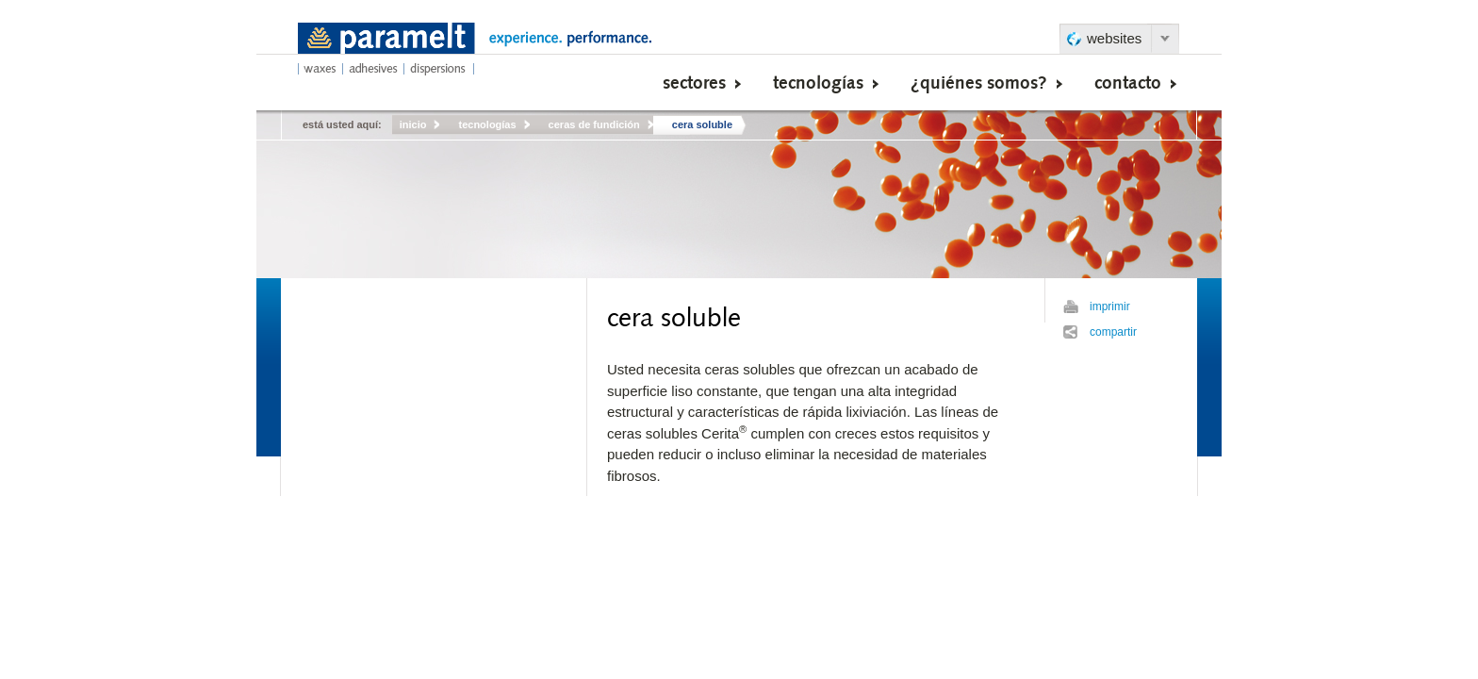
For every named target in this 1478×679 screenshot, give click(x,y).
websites (1114, 38)
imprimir (1110, 306)
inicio (413, 124)
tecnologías (487, 124)
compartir (1113, 332)
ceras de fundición (594, 124)
